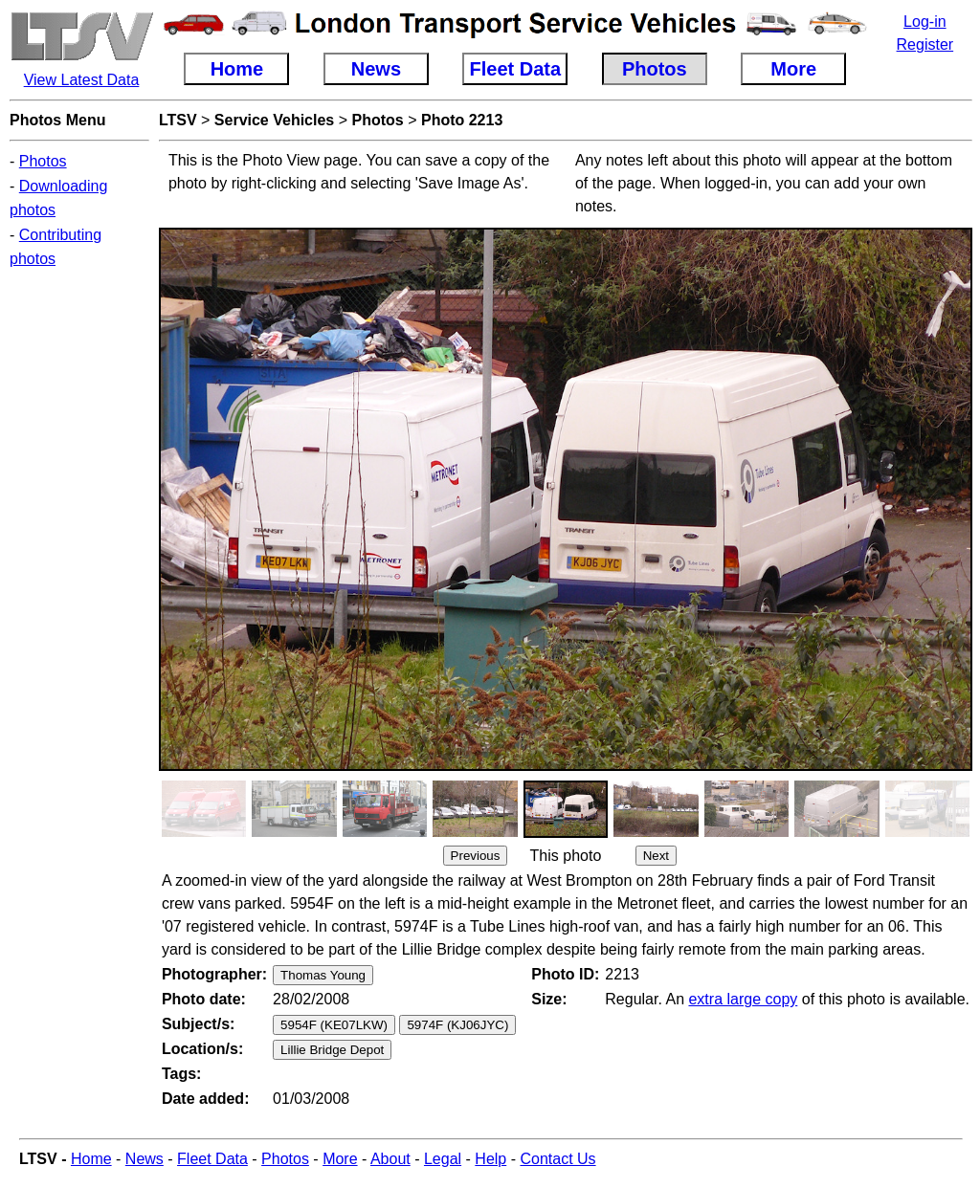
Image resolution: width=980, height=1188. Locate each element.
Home (91, 1159)
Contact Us (557, 1159)
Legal (442, 1159)
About (390, 1159)
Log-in (924, 21)
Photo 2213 (461, 120)
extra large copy (742, 999)
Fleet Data (212, 1159)
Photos (43, 161)
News (144, 1159)
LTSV (178, 120)
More (340, 1159)
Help (490, 1159)
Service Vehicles (274, 120)
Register (925, 44)
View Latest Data (82, 80)
